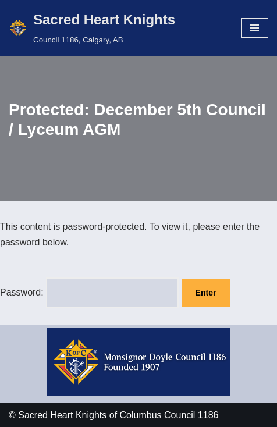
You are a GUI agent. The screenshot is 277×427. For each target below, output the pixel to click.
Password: (89, 292)
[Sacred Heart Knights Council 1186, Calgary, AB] (92, 28)
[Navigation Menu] (254, 28)
